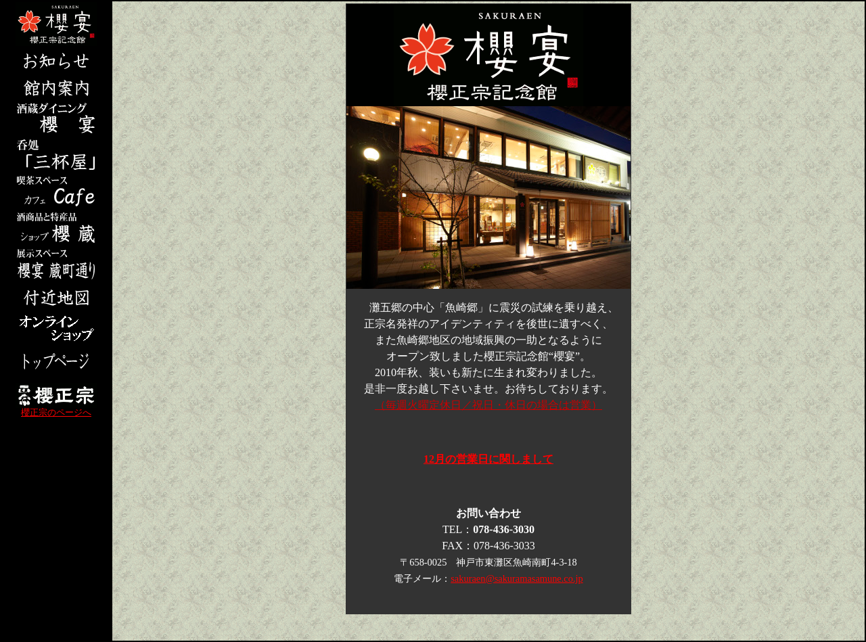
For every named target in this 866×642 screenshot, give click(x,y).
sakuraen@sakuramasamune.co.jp (517, 578)
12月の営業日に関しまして (488, 459)
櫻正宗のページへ (56, 408)
